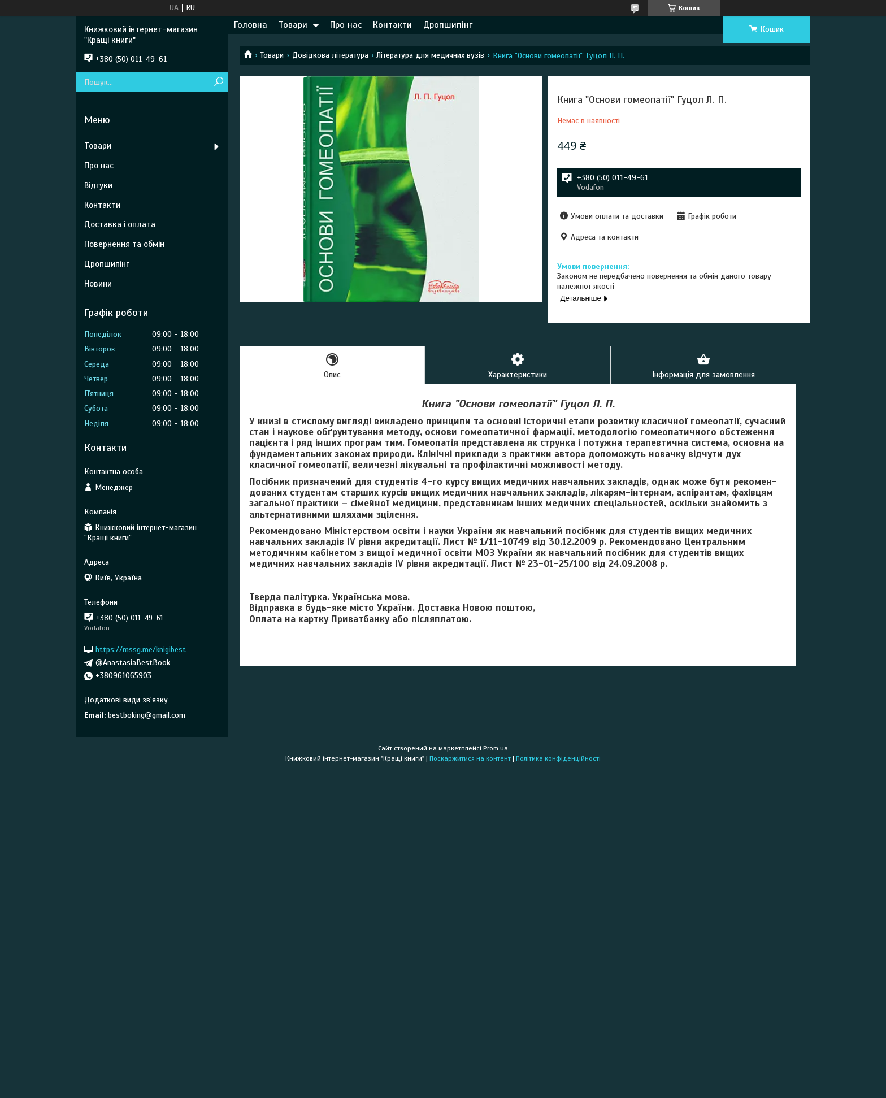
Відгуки (98, 185)
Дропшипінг (447, 25)
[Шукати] (218, 82)
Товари (293, 25)
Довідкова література (330, 55)
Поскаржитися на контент (470, 758)
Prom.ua (495, 748)
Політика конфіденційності (558, 758)
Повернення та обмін (124, 244)
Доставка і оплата (119, 224)
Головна (250, 25)
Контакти (392, 25)
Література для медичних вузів (430, 55)
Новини (98, 284)
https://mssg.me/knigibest (140, 649)
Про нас (346, 25)
